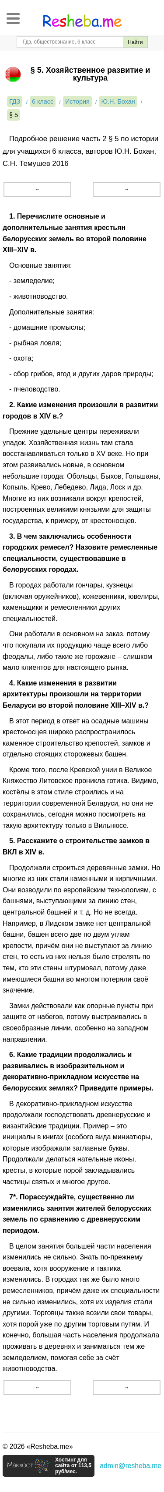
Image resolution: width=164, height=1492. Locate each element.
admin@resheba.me (130, 1465)
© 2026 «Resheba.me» (38, 1446)
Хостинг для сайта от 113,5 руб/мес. (73, 1466)
